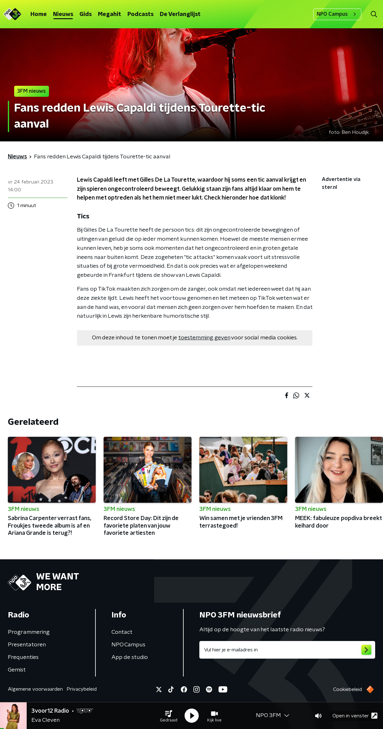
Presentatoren (27, 645)
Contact (121, 632)
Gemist (17, 670)
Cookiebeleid (347, 689)
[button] (169, 716)
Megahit (109, 14)
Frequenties (23, 657)
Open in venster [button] (354, 716)
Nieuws (63, 14)
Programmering (29, 632)
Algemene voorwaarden (35, 689)
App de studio (129, 657)
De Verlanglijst (180, 14)
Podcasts (140, 14)
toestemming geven (204, 338)
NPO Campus (337, 14)
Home (38, 14)
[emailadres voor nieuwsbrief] (287, 650)
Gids (85, 14)
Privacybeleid (82, 689)
